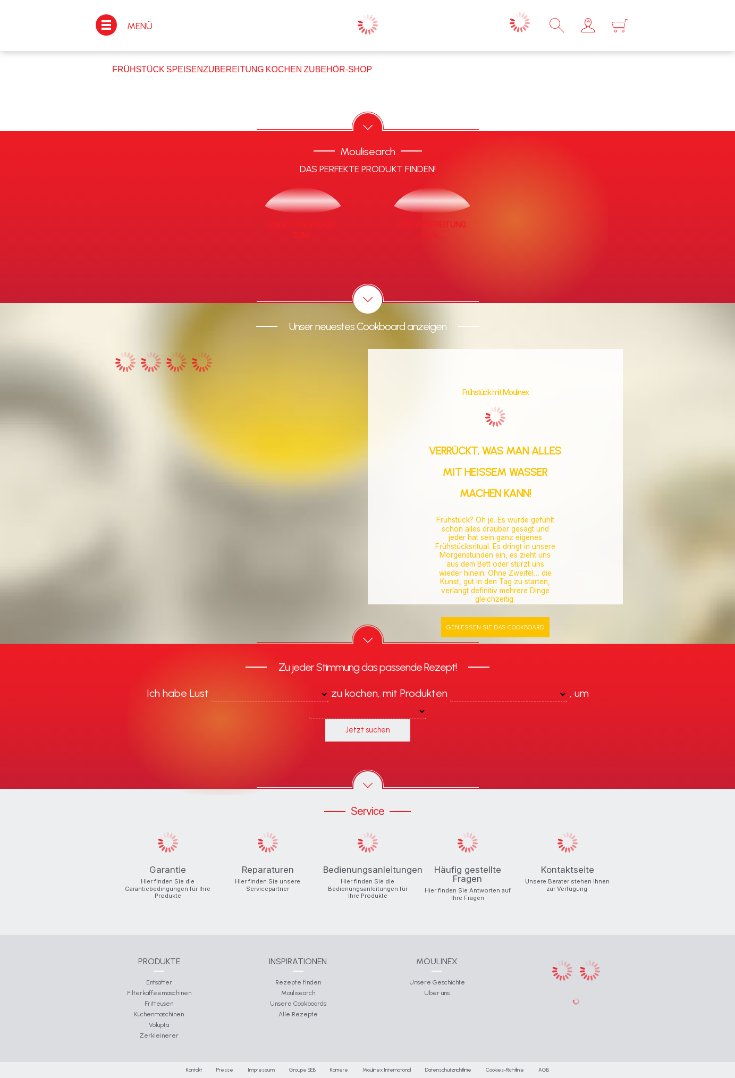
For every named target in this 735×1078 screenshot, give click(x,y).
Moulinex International (386, 1069)
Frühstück (138, 69)
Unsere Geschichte (437, 982)
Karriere (339, 1069)
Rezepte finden (298, 982)
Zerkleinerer (159, 1035)
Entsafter (159, 982)
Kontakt (194, 1069)
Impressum (261, 1069)
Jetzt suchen (367, 730)
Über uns (437, 993)
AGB (543, 1069)
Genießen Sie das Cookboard (495, 627)
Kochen (284, 69)
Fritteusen (159, 1003)
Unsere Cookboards (298, 1003)
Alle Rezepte (298, 1014)
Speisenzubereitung (215, 69)
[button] (588, 25)
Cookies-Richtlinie (505, 1069)
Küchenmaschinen (159, 1014)
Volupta (159, 1025)
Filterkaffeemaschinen (159, 993)
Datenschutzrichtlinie (448, 1069)
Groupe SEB (302, 1069)
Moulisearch (298, 993)
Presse (224, 1069)
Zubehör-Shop (337, 69)
